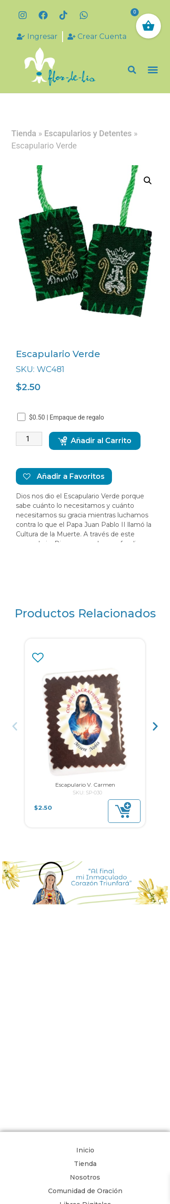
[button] (131, 69)
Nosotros (85, 1177)
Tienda (23, 133)
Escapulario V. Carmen (85, 784)
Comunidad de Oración (85, 1191)
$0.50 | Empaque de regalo (61, 417)
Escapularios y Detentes (87, 133)
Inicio (85, 1150)
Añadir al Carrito (94, 440)
